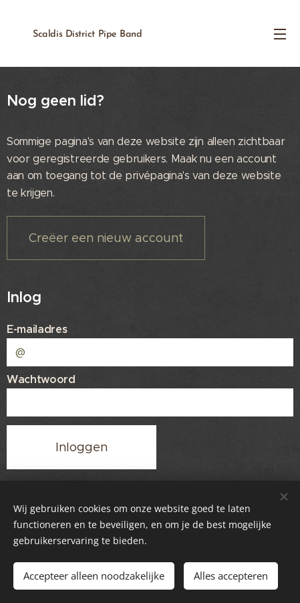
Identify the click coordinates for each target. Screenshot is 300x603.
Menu (280, 34)
